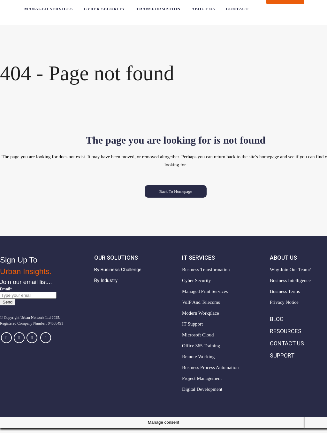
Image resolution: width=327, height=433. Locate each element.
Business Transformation (206, 274)
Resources (285, 336)
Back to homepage (175, 196)
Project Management (202, 383)
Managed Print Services (205, 296)
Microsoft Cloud (198, 339)
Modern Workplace (200, 317)
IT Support (192, 328)
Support (289, 3)
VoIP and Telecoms (201, 307)
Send (7, 306)
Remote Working (198, 361)
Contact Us (287, 348)
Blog (277, 323)
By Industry (106, 285)
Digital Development (202, 394)
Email (6, 294)
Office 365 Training (201, 350)
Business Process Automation (210, 372)
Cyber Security (196, 285)
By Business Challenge (117, 274)
